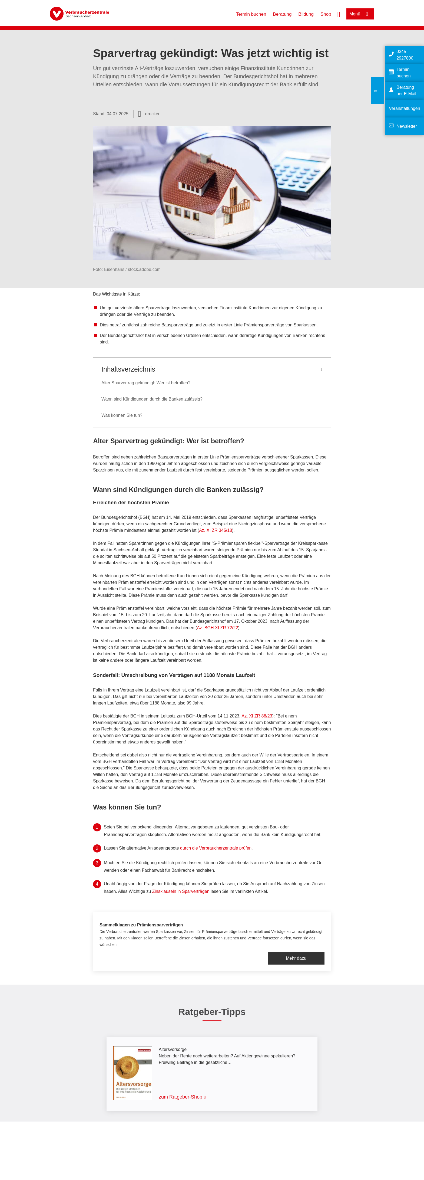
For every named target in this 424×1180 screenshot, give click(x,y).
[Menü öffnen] (360, 13)
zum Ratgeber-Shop (180, 1097)
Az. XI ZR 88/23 (257, 716)
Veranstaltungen (404, 108)
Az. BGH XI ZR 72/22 (217, 627)
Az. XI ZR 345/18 (215, 530)
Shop (325, 14)
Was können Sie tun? (122, 415)
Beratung (282, 14)
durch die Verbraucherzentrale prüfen (215, 848)
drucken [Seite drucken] (153, 114)
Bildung (306, 14)
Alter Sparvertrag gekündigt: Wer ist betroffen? (145, 383)
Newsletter (406, 126)
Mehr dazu (296, 958)
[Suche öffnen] (338, 13)
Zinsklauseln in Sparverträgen (181, 891)
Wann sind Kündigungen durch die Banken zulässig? (152, 399)
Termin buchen (251, 14)
